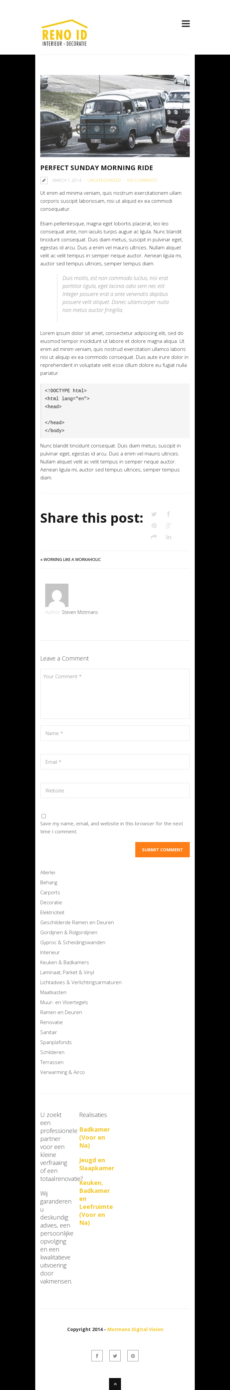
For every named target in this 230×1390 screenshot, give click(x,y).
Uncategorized (104, 180)
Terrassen (51, 1062)
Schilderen (52, 1052)
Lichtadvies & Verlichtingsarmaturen (81, 982)
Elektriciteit (52, 912)
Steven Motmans (80, 612)
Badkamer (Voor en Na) (94, 1137)
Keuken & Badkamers (64, 962)
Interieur (50, 952)
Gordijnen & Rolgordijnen (68, 932)
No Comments (142, 180)
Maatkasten (53, 992)
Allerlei (47, 872)
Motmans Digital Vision (135, 1329)
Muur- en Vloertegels (64, 1002)
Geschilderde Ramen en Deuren (77, 922)
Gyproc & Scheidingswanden (72, 942)
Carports (50, 892)
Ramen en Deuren (61, 1012)
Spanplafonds (56, 1042)
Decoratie (51, 902)
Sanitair (48, 1032)
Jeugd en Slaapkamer (96, 1164)
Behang (48, 882)
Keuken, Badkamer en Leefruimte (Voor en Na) (96, 1203)
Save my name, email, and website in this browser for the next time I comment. (111, 827)
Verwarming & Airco (62, 1072)
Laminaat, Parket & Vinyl (67, 972)
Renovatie (51, 1022)
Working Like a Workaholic (72, 559)
